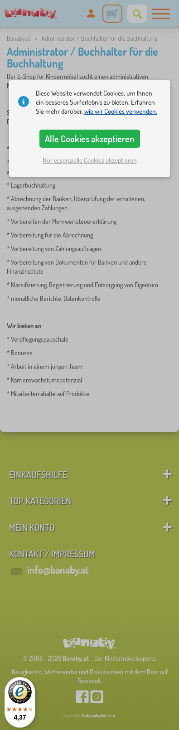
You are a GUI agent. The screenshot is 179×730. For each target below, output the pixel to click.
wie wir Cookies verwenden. (120, 111)
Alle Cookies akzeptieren (89, 139)
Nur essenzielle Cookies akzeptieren (90, 160)
